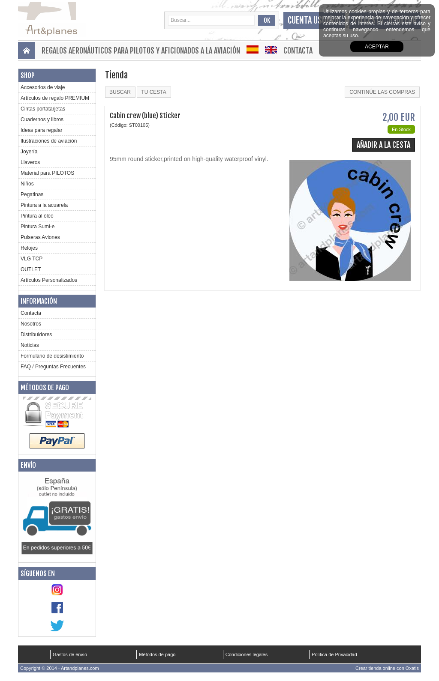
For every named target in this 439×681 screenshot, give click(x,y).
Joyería (29, 152)
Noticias (30, 345)
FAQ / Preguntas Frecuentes (53, 367)
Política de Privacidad (334, 654)
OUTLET (31, 269)
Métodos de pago (45, 387)
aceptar (377, 47)
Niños (27, 184)
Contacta (298, 50)
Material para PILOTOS (47, 173)
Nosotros (31, 324)
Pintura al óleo (37, 216)
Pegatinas (32, 194)
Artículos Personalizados (49, 280)
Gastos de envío (70, 654)
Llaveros (30, 162)
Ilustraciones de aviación (49, 141)
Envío (28, 465)
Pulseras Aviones (40, 237)
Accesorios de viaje (43, 87)
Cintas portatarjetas (43, 109)
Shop (28, 75)
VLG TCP (31, 259)
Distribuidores (36, 335)
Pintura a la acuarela (44, 205)
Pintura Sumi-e (37, 227)
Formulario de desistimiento (52, 356)
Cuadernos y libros (42, 119)
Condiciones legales (247, 654)
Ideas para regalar (41, 130)
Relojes (29, 248)
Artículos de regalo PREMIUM (55, 98)
